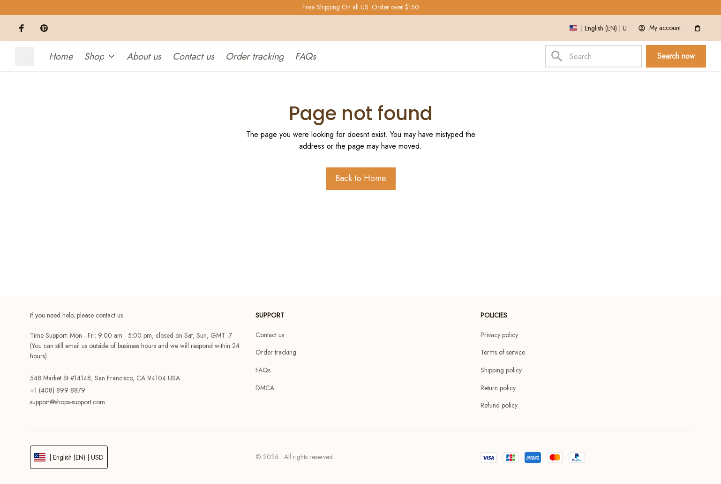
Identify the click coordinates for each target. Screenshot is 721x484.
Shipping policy (501, 370)
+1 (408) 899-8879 (57, 390)
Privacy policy (499, 335)
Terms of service (503, 352)
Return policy (498, 388)
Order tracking (275, 352)
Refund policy (499, 405)
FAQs (262, 370)
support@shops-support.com (67, 402)
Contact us (269, 335)
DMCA (264, 388)
